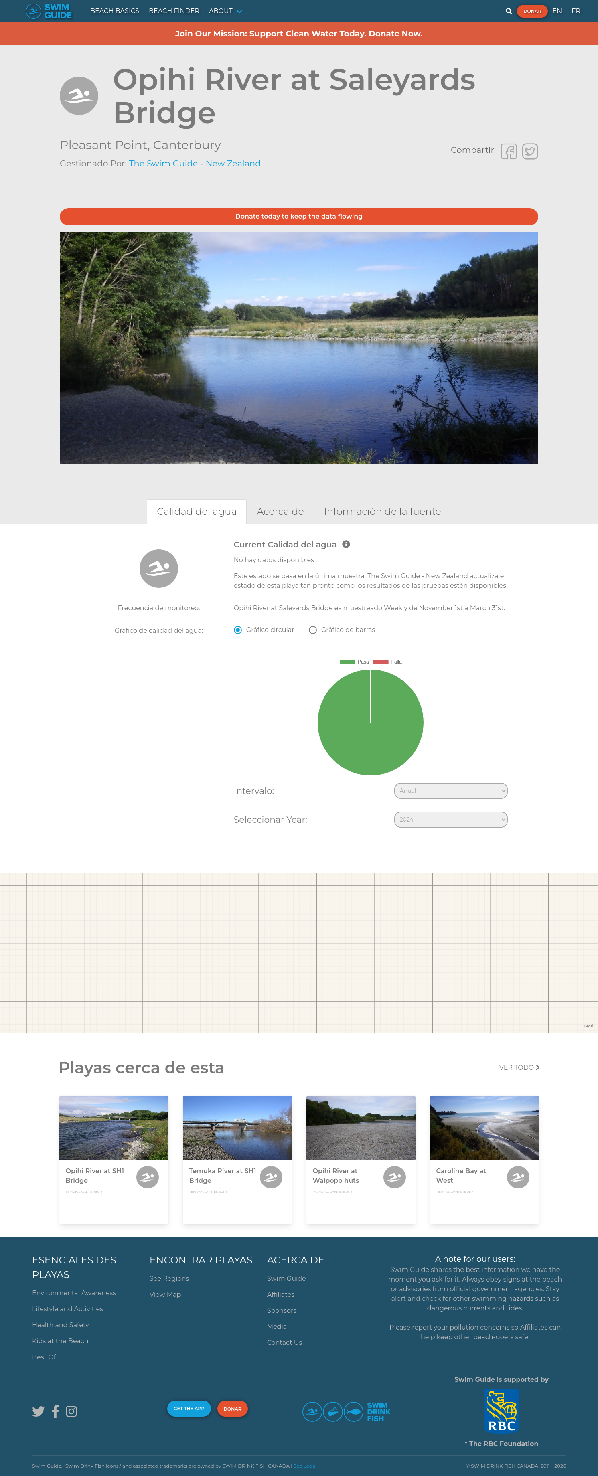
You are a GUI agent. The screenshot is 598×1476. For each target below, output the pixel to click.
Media (277, 1326)
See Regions (169, 1278)
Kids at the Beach (60, 1341)
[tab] (197, 511)
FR (576, 11)
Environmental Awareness (74, 1293)
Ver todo (519, 1067)
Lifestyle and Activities (67, 1309)
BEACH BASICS (114, 11)
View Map (165, 1294)
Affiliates (280, 1294)
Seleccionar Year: (270, 819)
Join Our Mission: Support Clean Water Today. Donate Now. (299, 33)
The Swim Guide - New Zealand (195, 163)
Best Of (44, 1357)
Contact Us (284, 1342)
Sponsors (282, 1310)
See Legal (305, 1466)
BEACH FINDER (174, 11)
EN (557, 11)
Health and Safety (60, 1325)
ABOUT (221, 11)
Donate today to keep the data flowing (299, 216)
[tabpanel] (299, 685)
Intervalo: (254, 791)
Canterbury (187, 145)
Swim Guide (286, 1278)
